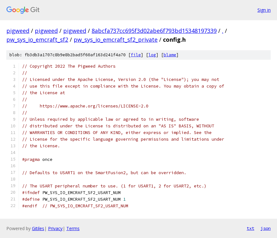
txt (250, 228)
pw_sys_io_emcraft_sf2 (37, 39)
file (136, 55)
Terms (73, 228)
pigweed (17, 30)
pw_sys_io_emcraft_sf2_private (116, 39)
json (266, 228)
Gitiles (38, 228)
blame (170, 55)
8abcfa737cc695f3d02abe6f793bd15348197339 (154, 30)
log (152, 55)
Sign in (264, 10)
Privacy (55, 228)
